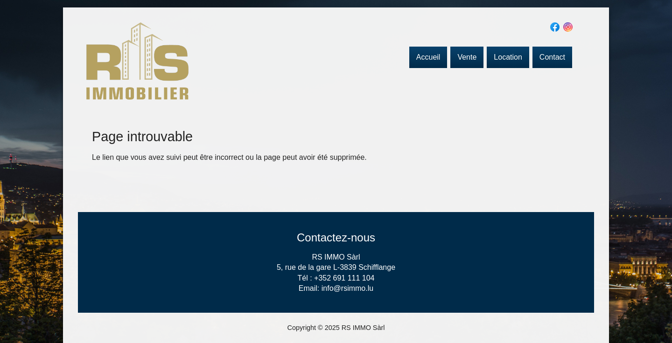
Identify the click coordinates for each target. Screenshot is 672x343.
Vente (466, 57)
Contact (552, 57)
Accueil (428, 57)
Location (508, 57)
